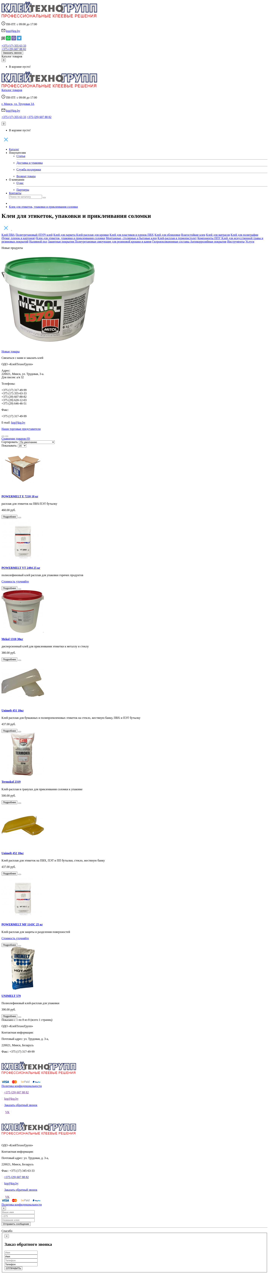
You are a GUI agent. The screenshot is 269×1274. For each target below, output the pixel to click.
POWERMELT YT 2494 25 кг (20, 567)
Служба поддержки (28, 169)
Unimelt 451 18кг (12, 710)
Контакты (15, 193)
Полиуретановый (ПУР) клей (34, 234)
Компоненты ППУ (209, 238)
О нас (20, 183)
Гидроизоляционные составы (171, 241)
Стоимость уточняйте (15, 581)
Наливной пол (38, 241)
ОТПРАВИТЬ (13, 1268)
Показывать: (9, 445)
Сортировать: (9, 442)
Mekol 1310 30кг (12, 639)
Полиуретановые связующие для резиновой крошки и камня (113, 241)
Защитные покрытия (61, 241)
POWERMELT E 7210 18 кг (19, 496)
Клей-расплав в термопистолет (177, 238)
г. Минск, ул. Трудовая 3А (17, 103)
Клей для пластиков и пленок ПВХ (131, 234)
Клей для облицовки (167, 234)
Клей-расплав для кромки (92, 234)
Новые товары (10, 351)
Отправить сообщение (16, 1224)
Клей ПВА (8, 234)
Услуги (249, 241)
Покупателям (17, 152)
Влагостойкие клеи (193, 234)
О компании (16, 179)
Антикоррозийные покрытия (208, 241)
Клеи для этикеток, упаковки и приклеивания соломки (43, 206)
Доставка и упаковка (29, 162)
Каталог (14, 149)
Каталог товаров (11, 56)
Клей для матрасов (218, 234)
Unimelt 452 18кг (12, 853)
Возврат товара (26, 176)
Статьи (20, 156)
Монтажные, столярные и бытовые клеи (131, 238)
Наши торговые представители (21, 428)
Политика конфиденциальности (21, 1086)
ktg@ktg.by (13, 31)
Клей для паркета (64, 234)
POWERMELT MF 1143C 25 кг (22, 924)
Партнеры (22, 189)
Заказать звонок (12, 52)
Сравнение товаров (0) (15, 438)
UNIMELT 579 (11, 995)
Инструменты (236, 241)
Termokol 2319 (11, 781)
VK (7, 1112)
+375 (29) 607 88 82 (13, 49)
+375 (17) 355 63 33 (13, 45)
